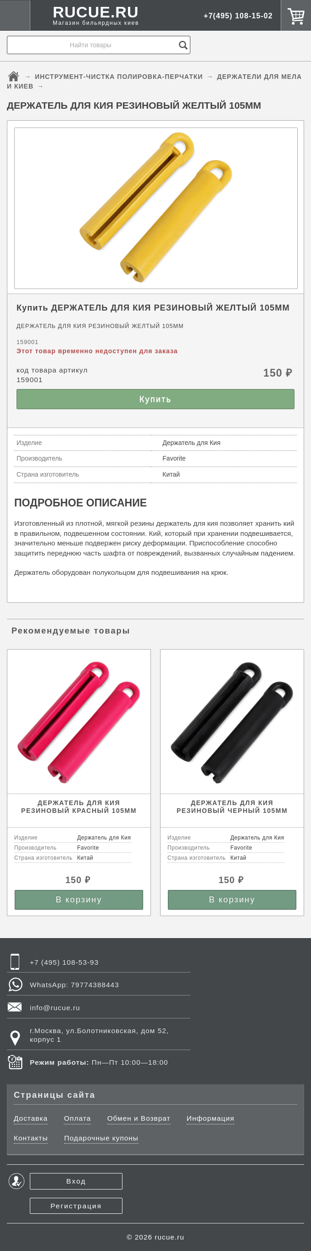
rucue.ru (169, 1237)
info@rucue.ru (55, 1008)
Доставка (31, 1118)
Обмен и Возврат (139, 1118)
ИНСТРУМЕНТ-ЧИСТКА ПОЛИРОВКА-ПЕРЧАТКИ (119, 76)
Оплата (77, 1118)
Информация (210, 1118)
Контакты (31, 1138)
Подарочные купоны (101, 1138)
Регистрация (76, 1206)
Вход (76, 1181)
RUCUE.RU (96, 15)
